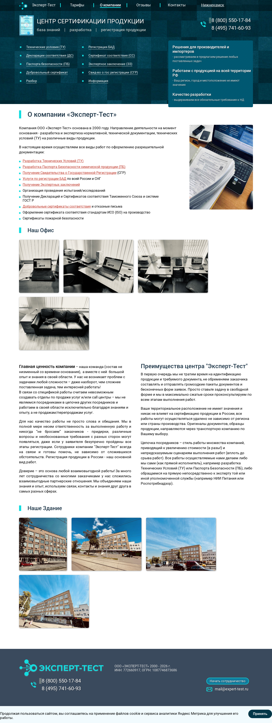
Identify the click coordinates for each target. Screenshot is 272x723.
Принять (260, 714)
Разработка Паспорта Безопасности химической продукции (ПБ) (74, 167)
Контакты (177, 5)
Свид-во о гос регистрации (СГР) (113, 72)
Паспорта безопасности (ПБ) (48, 64)
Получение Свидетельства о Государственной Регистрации (69, 173)
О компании (110, 5)
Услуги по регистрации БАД (44, 179)
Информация (98, 81)
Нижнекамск (212, 5)
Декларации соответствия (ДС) (49, 55)
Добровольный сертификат (47, 72)
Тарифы (77, 5)
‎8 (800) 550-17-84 (231, 20)
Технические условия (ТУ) (45, 47)
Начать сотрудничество (228, 681)
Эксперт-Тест (44, 5)
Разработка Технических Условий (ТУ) (53, 161)
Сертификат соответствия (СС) (111, 55)
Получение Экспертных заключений (51, 185)
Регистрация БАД (101, 47)
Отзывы (143, 5)
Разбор (31, 81)
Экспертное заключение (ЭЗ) (110, 64)
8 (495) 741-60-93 (231, 28)
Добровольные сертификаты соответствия (57, 206)
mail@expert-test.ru (231, 689)
